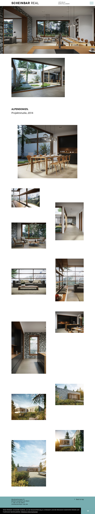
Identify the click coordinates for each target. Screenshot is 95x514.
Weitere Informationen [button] (29, 512)
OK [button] (88, 511)
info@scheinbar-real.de (19, 504)
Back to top (79, 499)
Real (25, 3)
